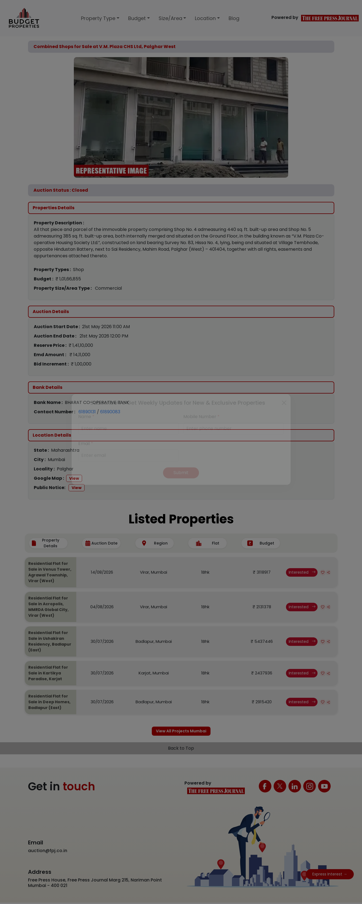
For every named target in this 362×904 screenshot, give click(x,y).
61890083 (110, 412)
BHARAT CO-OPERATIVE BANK (97, 402)
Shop (78, 269)
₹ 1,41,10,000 (81, 345)
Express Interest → (329, 874)
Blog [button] (234, 18)
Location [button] (205, 18)
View (74, 478)
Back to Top (181, 750)
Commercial (108, 288)
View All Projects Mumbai (181, 732)
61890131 (87, 412)
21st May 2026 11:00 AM (106, 326)
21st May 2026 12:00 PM (104, 336)
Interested (302, 572)
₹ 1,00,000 (81, 364)
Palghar (65, 469)
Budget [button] (137, 18)
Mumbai (56, 459)
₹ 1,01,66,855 (68, 279)
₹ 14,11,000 (79, 354)
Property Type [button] (98, 18)
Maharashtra (65, 450)
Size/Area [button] (170, 18)
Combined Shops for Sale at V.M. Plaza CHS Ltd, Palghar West (104, 46)
